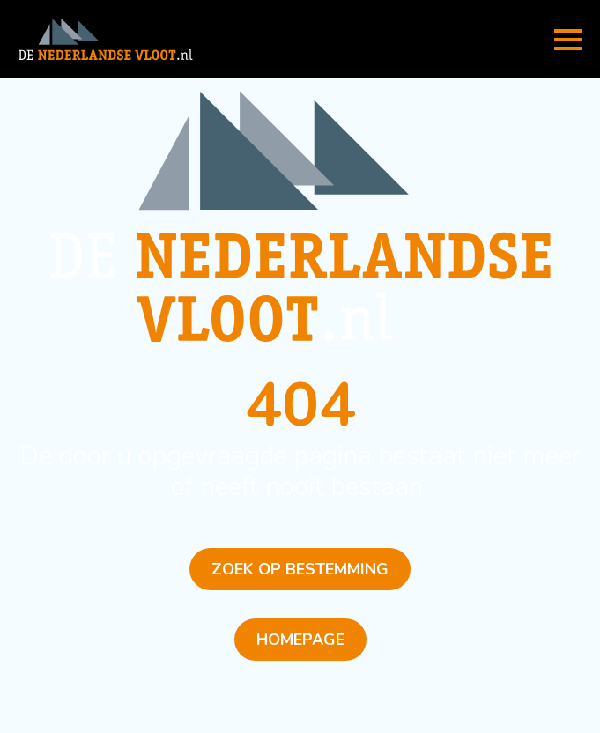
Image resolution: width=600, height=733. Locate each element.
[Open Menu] (568, 40)
